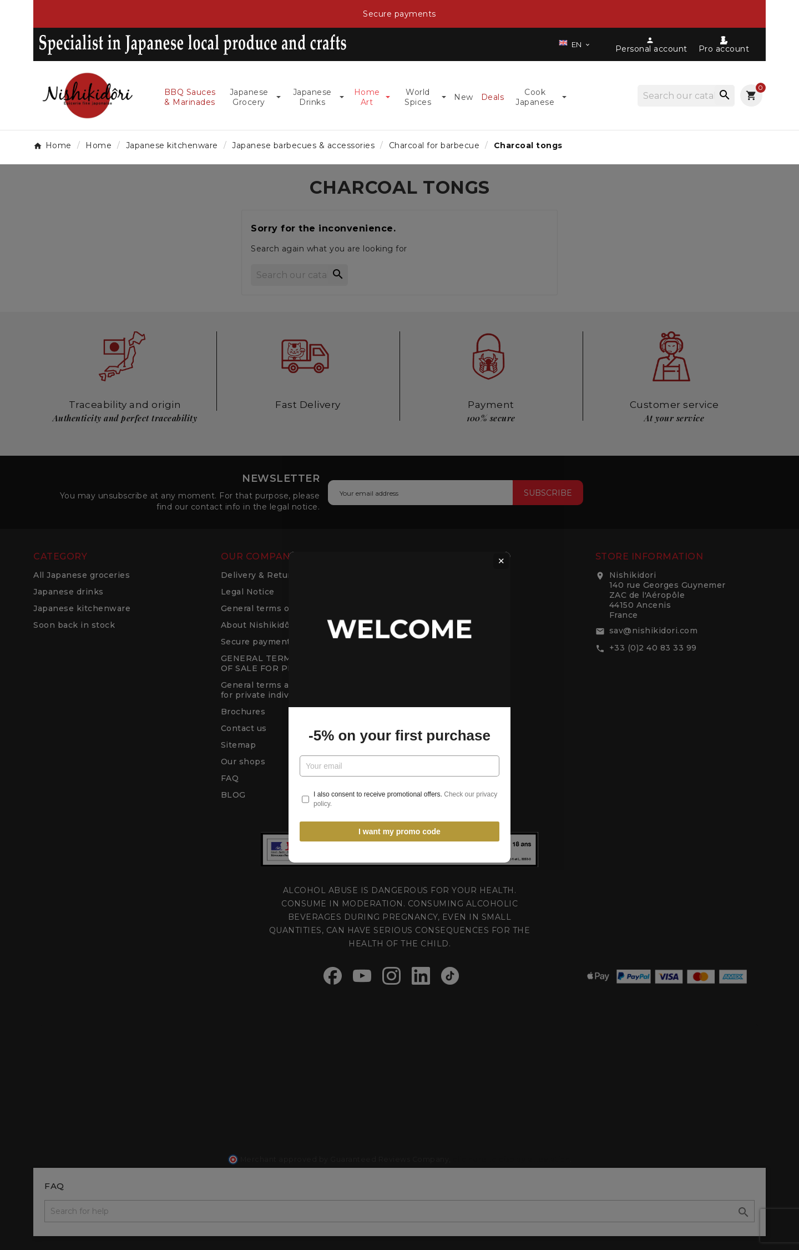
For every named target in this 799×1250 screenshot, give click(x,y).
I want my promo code (399, 749)
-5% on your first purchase (399, 653)
